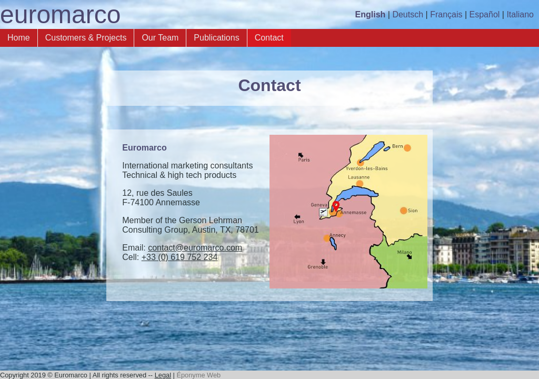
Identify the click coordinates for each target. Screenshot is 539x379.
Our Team (160, 37)
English (370, 14)
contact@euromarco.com (195, 247)
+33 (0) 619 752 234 (180, 257)
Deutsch (407, 14)
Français (446, 14)
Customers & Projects (86, 37)
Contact (269, 37)
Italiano (520, 14)
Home (18, 37)
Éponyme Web (198, 375)
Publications (216, 37)
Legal (163, 375)
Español (485, 14)
